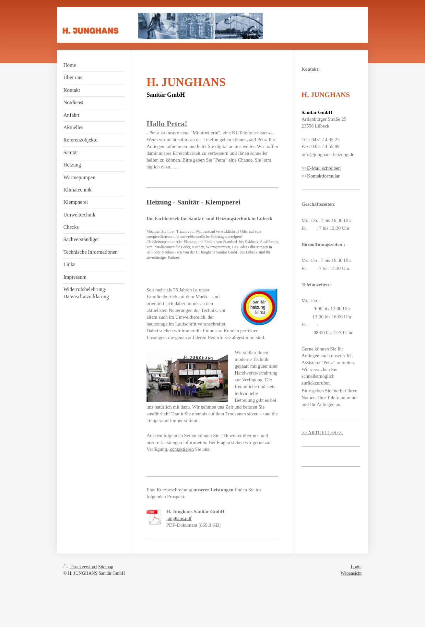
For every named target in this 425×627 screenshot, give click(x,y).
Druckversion (80, 566)
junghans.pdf (179, 518)
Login (356, 566)
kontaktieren (182, 449)
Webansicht (351, 573)
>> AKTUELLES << (322, 432)
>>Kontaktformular (320, 175)
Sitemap (105, 566)
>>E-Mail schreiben (321, 168)
